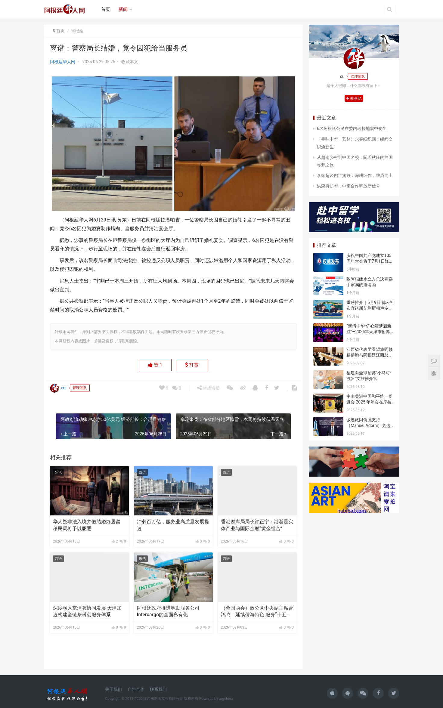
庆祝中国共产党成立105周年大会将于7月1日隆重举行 (369, 261)
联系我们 (158, 689)
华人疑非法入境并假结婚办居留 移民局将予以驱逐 (86, 525)
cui (58, 700)
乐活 (58, 472)
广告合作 (136, 689)
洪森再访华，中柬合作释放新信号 (348, 186)
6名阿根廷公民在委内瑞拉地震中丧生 (352, 128)
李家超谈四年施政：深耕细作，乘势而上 (355, 175)
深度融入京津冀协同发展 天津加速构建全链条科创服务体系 (87, 611)
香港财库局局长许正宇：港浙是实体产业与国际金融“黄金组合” (257, 525)
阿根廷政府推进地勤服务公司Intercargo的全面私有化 (168, 611)
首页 (105, 9)
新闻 (123, 9)
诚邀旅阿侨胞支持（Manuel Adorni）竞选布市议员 (368, 425)
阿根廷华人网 (62, 61)
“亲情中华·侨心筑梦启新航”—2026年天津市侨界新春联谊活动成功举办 (370, 331)
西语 (142, 472)
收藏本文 (129, 61)
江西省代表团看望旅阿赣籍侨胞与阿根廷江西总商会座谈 (369, 355)
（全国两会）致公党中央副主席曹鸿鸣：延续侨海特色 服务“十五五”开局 (257, 611)
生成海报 (208, 700)
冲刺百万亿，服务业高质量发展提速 (173, 525)
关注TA (354, 98)
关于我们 (113, 689)
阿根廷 (77, 30)
